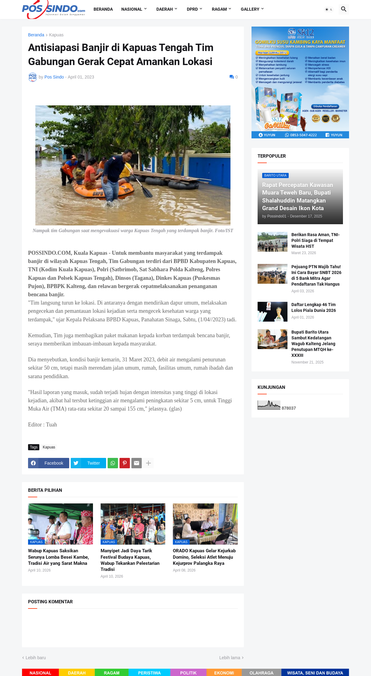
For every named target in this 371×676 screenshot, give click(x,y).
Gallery (250, 9)
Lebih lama (230, 657)
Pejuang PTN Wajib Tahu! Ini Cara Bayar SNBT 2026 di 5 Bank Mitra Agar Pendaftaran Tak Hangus (316, 275)
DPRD (192, 9)
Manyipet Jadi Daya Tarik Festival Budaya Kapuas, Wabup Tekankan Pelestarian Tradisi (130, 560)
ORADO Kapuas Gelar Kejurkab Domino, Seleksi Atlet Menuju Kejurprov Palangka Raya (204, 557)
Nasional (131, 9)
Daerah (164, 9)
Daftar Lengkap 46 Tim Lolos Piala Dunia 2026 (313, 307)
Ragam (219, 9)
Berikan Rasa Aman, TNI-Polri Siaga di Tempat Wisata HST (315, 240)
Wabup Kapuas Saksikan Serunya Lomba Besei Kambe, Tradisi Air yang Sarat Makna (58, 557)
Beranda (103, 9)
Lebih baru (36, 657)
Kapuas (56, 35)
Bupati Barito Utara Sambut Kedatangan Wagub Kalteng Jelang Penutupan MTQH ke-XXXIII (313, 344)
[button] (329, 9)
